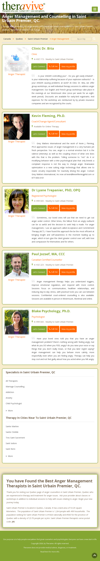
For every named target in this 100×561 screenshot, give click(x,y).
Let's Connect (39, 66)
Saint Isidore (11, 443)
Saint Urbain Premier (38, 39)
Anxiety (9, 397)
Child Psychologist (14, 403)
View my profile (68, 66)
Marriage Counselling (15, 386)
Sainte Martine (12, 426)
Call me (53, 66)
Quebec (19, 39)
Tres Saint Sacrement (15, 437)
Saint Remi (10, 449)
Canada (7, 39)
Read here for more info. (50, 552)
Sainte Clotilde (12, 432)
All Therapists (12, 381)
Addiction (10, 392)
